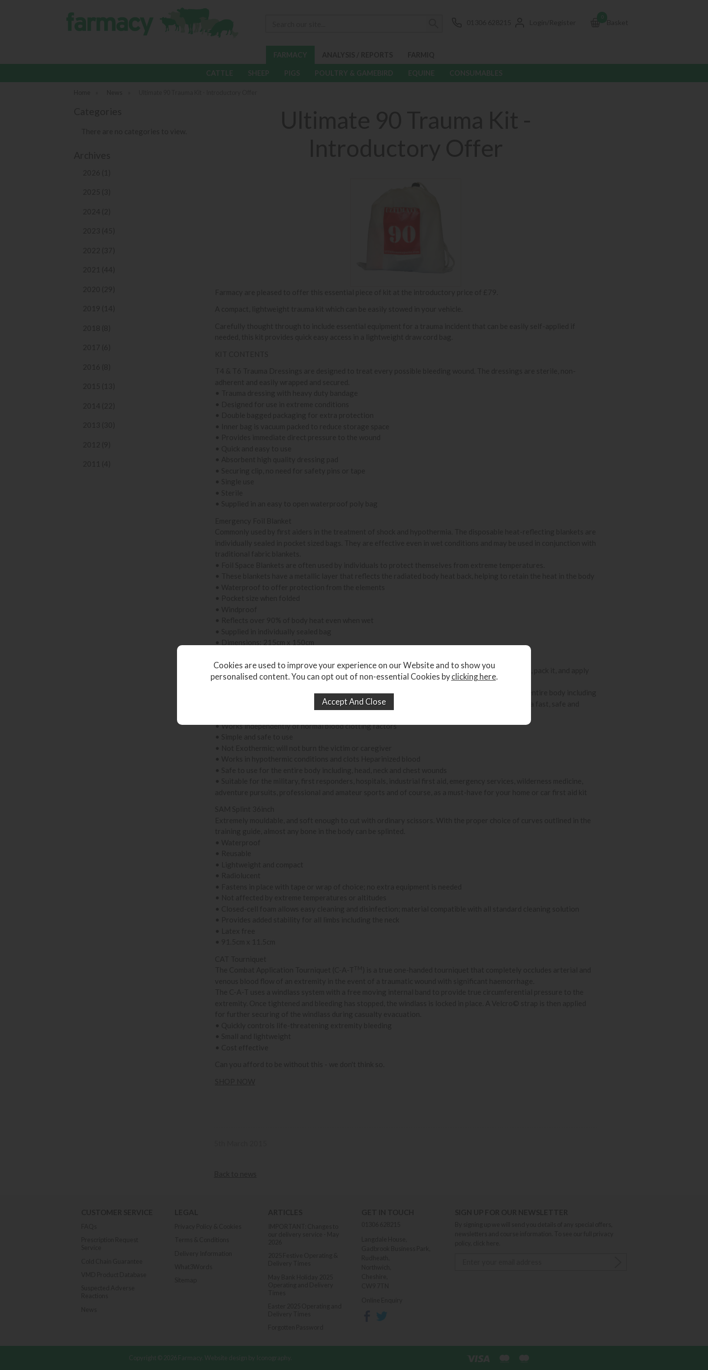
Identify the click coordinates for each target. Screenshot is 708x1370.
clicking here (473, 677)
